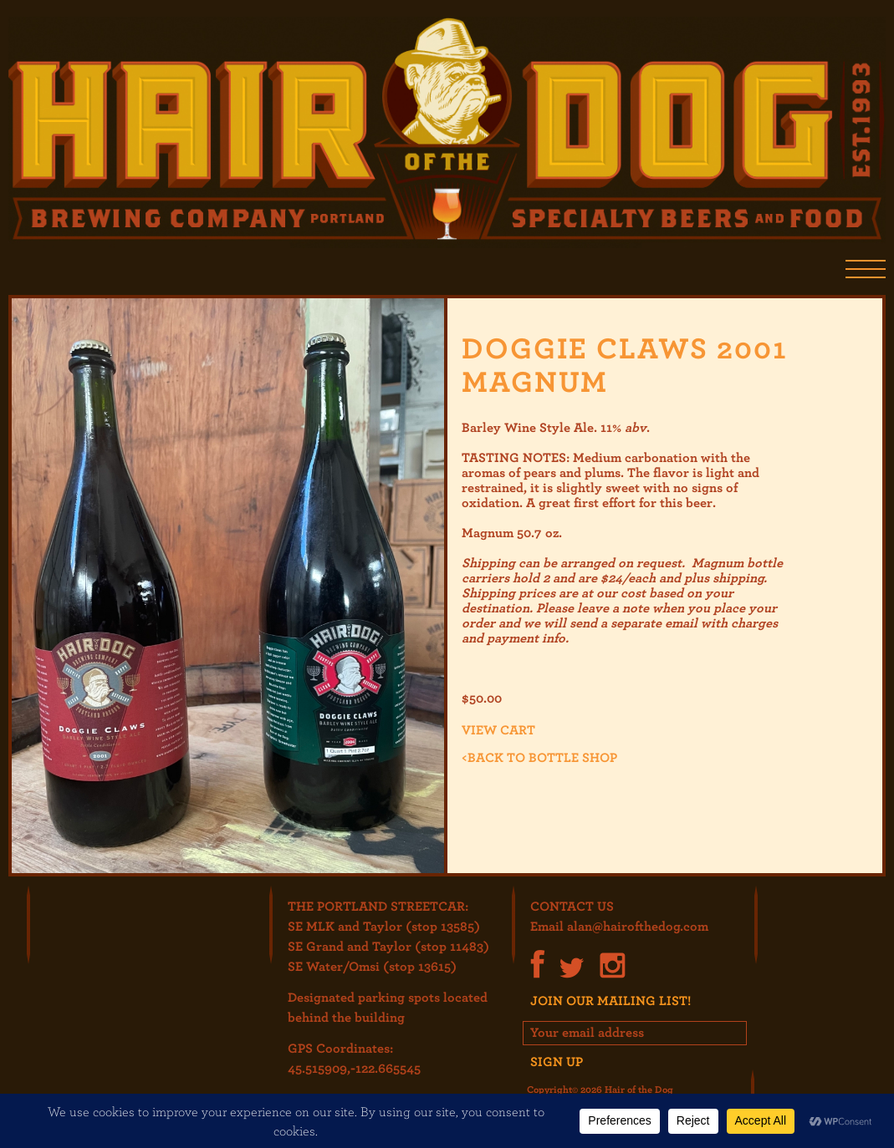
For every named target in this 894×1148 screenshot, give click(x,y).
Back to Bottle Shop (539, 756)
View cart (498, 729)
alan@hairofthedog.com (637, 925)
